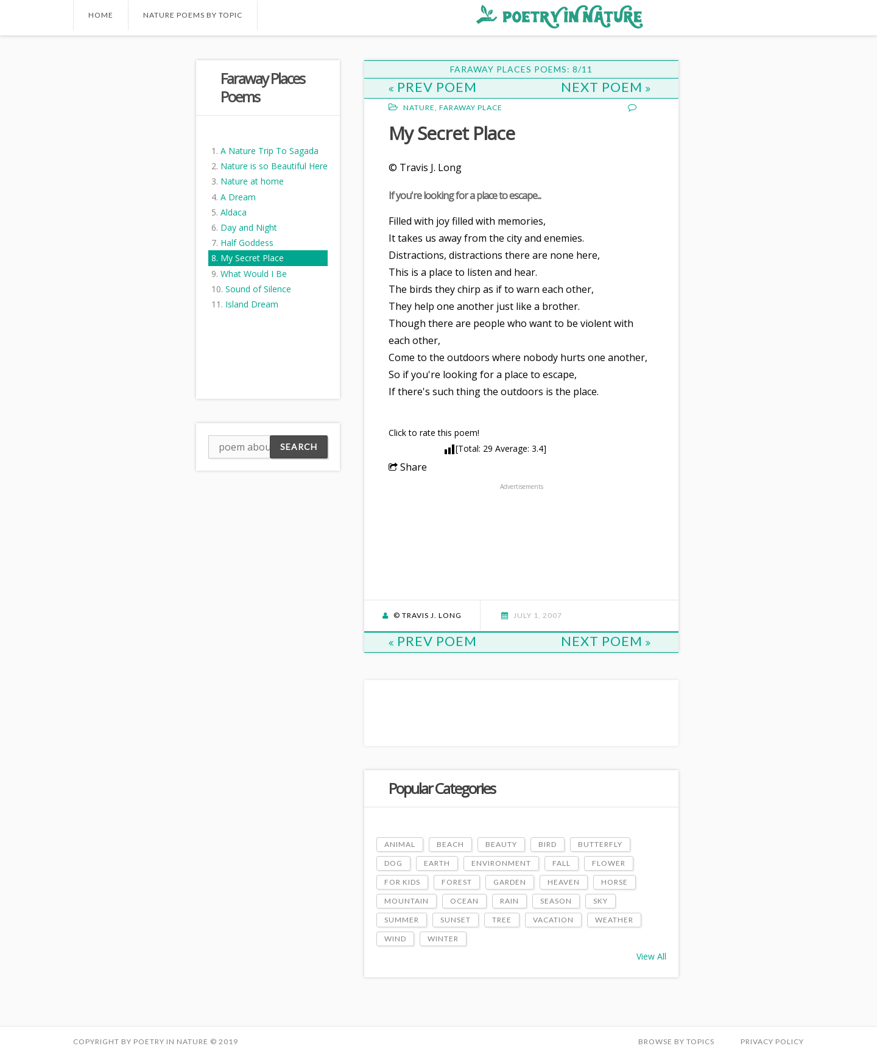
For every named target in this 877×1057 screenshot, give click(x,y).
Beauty (501, 844)
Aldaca (233, 212)
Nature (419, 107)
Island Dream (251, 304)
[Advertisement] (122, 243)
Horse (614, 882)
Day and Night (248, 227)
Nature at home (252, 181)
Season (556, 900)
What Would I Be (253, 273)
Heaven (564, 882)
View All (651, 956)
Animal (399, 844)
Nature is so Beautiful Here (274, 166)
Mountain (406, 900)
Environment (501, 863)
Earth (437, 863)
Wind (395, 938)
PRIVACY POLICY (772, 1041)
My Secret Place (252, 258)
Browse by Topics (676, 1041)
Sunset (455, 919)
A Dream (238, 197)
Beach (450, 844)
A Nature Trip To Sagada (269, 150)
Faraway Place (470, 107)
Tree (502, 919)
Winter (443, 938)
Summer (401, 919)
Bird (547, 844)
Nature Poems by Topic (192, 14)
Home (100, 14)
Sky (600, 900)
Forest (457, 882)
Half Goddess (246, 242)
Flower (608, 863)
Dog (393, 863)
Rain (509, 900)
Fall (561, 863)
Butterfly (600, 844)
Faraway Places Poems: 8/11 (521, 69)
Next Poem (606, 87)
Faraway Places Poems (262, 87)
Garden (509, 882)
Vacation (553, 919)
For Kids (402, 882)
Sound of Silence (258, 289)
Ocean (464, 900)
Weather (614, 919)
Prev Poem (433, 87)
